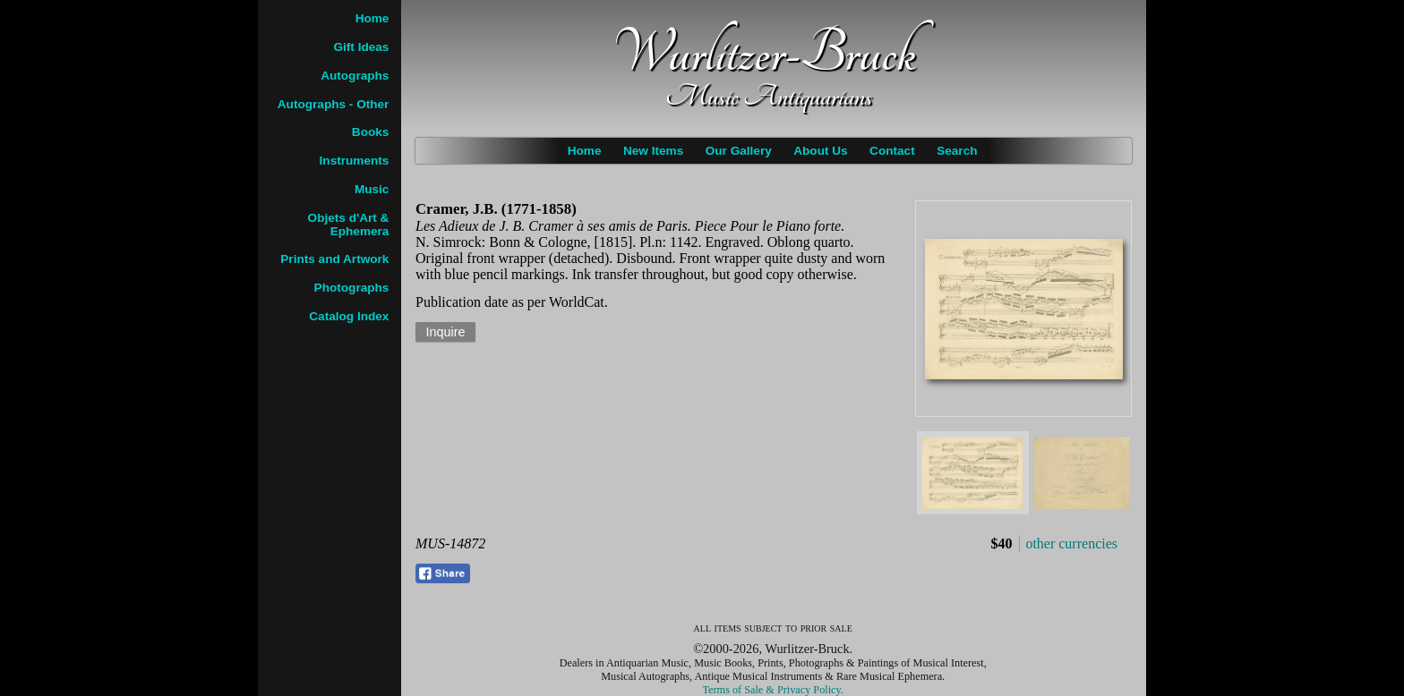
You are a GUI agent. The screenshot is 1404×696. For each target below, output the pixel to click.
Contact (892, 150)
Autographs (355, 75)
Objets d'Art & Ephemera (349, 224)
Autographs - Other (334, 104)
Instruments (355, 160)
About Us (820, 150)
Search (957, 150)
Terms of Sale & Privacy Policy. (773, 689)
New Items (653, 150)
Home (585, 150)
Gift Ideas (361, 47)
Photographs (352, 287)
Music (372, 189)
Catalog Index (349, 316)
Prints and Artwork (334, 259)
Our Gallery (739, 150)
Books (371, 132)
